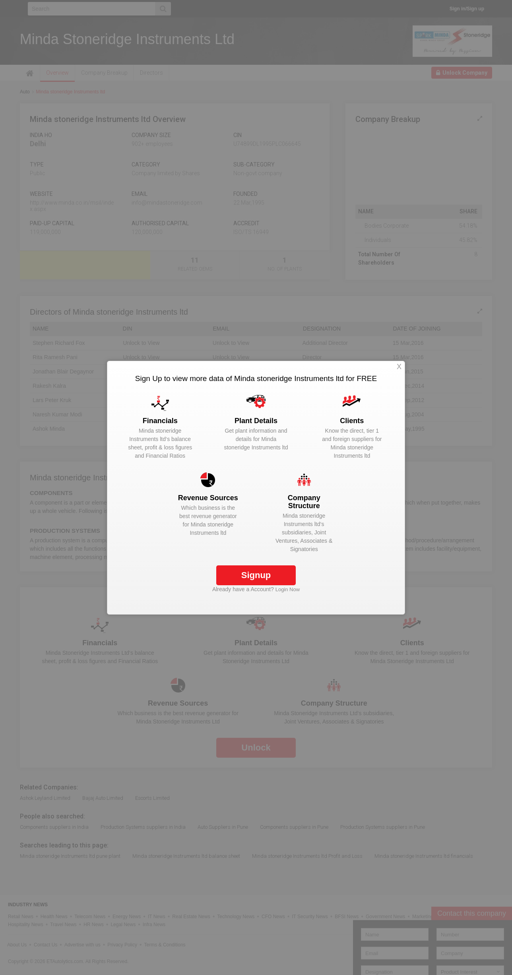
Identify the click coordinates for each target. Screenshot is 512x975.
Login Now (287, 589)
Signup (256, 575)
